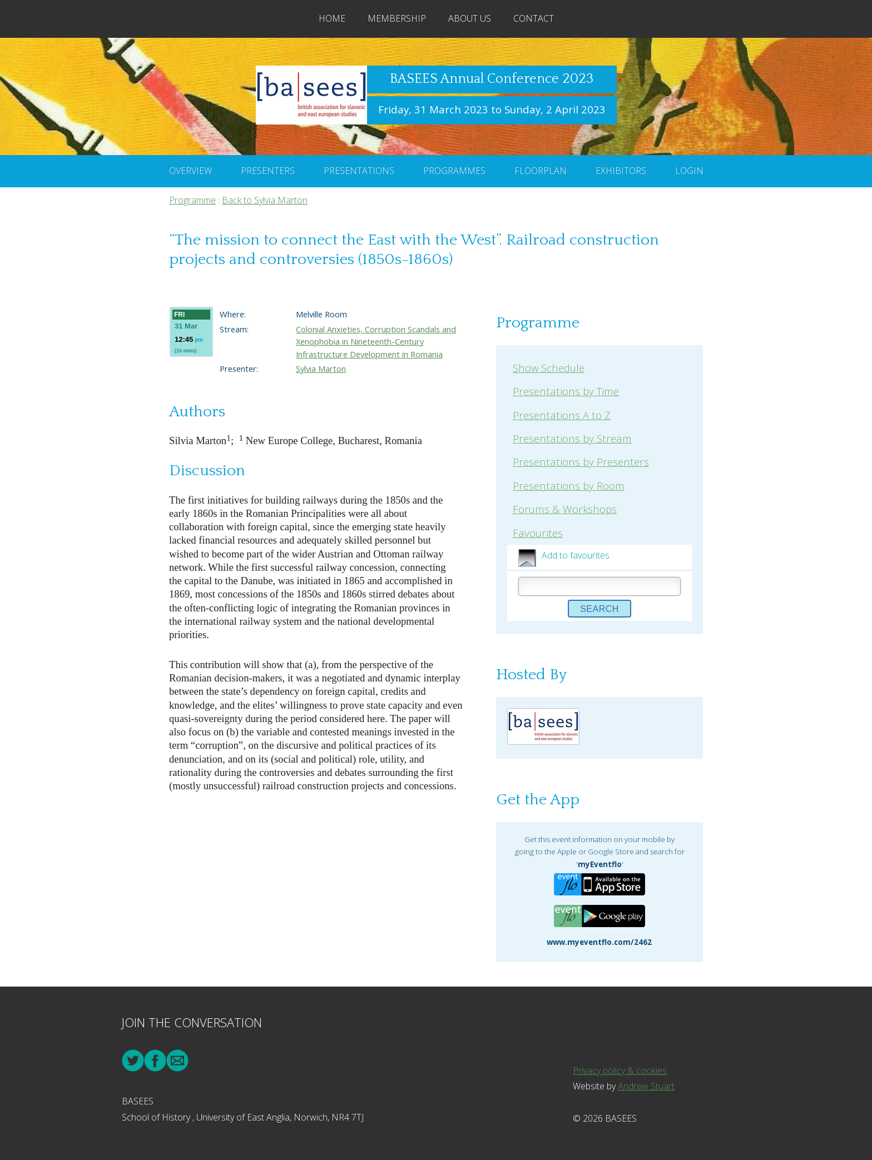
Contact (533, 18)
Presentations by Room (569, 485)
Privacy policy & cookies (620, 1070)
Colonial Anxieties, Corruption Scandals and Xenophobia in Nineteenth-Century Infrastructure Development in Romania (376, 341)
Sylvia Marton (321, 368)
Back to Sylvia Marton (265, 200)
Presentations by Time (566, 391)
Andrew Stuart (646, 1086)
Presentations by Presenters (581, 462)
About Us (469, 18)
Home (332, 18)
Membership (397, 18)
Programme (192, 200)
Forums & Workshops (565, 509)
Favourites (538, 533)
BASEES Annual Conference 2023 (491, 79)
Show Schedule (548, 368)
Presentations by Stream (572, 438)
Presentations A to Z (562, 415)
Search (599, 609)
